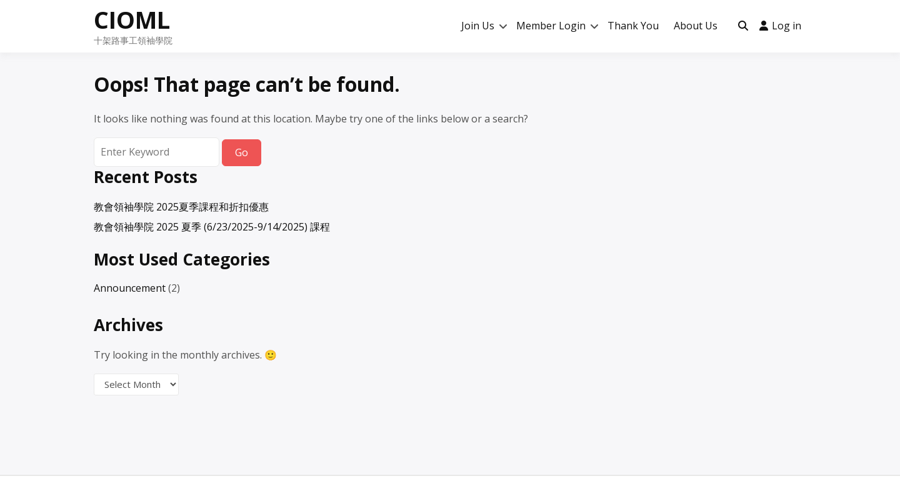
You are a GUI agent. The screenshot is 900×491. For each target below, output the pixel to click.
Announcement (130, 288)
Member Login (551, 25)
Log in (780, 25)
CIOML (132, 19)
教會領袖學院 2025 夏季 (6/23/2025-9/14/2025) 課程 (212, 227)
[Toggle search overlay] (743, 26)
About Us (696, 25)
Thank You (633, 25)
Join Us (477, 25)
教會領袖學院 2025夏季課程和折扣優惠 (181, 207)
